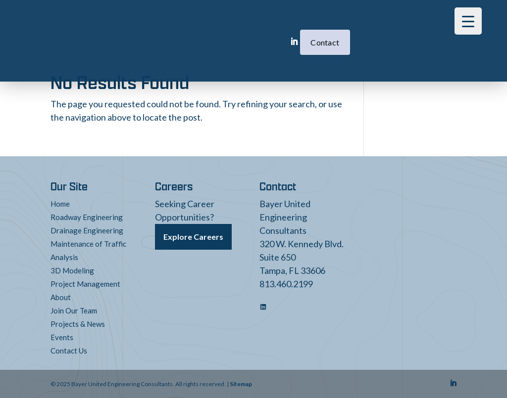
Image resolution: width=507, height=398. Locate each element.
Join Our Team (74, 310)
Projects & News (78, 323)
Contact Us (69, 350)
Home (60, 203)
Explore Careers (193, 236)
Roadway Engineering (87, 217)
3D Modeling (72, 270)
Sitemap (241, 384)
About (61, 297)
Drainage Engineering (87, 230)
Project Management (85, 283)
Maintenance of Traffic (88, 243)
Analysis (64, 257)
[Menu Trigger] (468, 21)
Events (62, 337)
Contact (278, 27)
